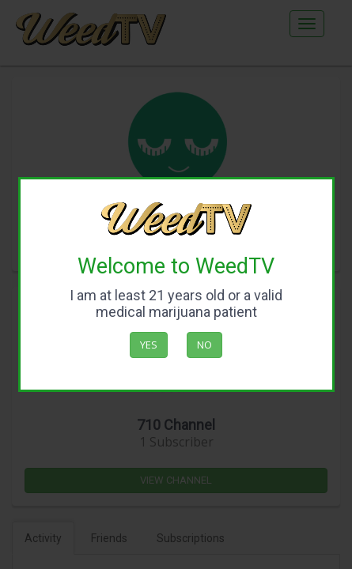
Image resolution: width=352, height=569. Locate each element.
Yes (148, 344)
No (204, 344)
